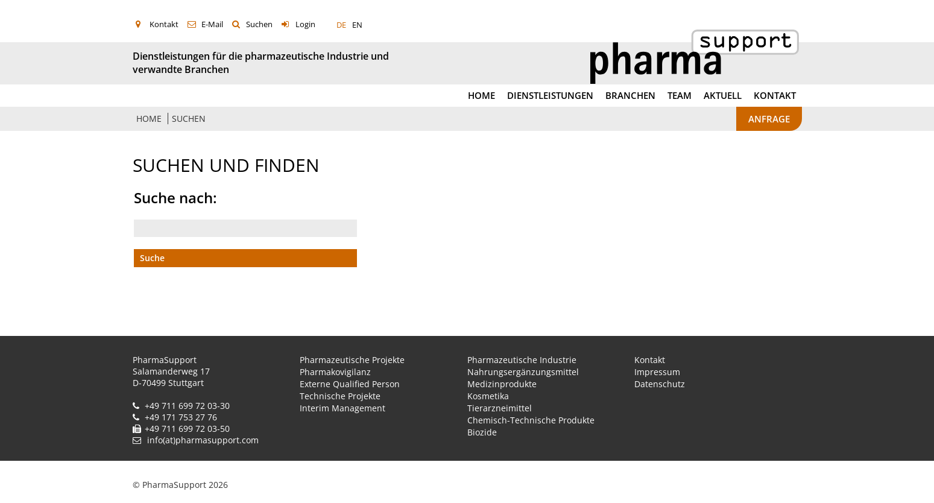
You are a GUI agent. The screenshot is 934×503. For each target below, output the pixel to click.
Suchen (259, 24)
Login (305, 24)
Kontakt (164, 24)
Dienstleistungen (550, 95)
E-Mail (212, 24)
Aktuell (723, 95)
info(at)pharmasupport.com (203, 440)
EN (357, 24)
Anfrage (769, 119)
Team (679, 95)
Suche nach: (175, 197)
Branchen (630, 95)
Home (481, 95)
